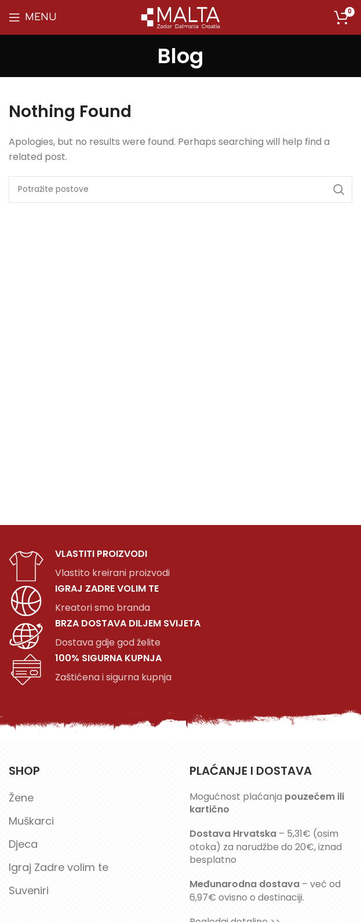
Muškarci (31, 821)
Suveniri (29, 890)
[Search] (180, 189)
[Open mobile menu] (33, 17)
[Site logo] (181, 16)
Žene (21, 797)
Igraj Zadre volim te (58, 867)
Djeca (23, 844)
